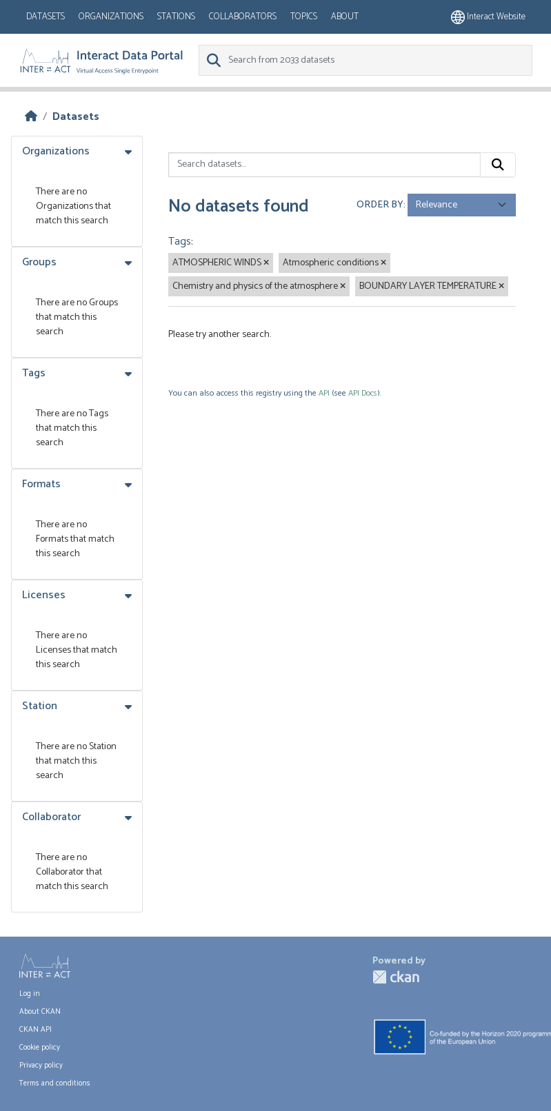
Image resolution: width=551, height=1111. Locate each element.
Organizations (111, 17)
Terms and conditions (54, 1083)
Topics (303, 17)
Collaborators (243, 17)
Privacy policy (41, 1065)
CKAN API (35, 1029)
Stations (176, 17)
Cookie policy (39, 1047)
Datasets (45, 17)
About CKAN (40, 1012)
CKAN (395, 977)
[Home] (31, 117)
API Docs (362, 393)
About (345, 17)
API (324, 393)
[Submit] (498, 164)
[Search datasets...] (324, 164)
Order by (380, 205)
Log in (29, 994)
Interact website (488, 17)
